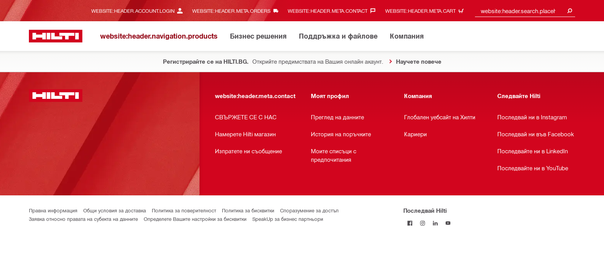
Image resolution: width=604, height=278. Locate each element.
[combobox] (525, 10)
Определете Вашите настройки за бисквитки (195, 219)
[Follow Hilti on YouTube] (447, 223)
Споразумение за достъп (309, 210)
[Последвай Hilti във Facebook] (409, 223)
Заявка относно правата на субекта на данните (83, 219)
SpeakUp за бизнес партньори (287, 219)
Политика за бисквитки (248, 210)
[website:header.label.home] (55, 36)
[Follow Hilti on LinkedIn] (435, 223)
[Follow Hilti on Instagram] (422, 223)
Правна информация (53, 210)
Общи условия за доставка (114, 210)
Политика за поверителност (184, 210)
